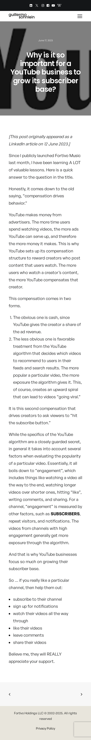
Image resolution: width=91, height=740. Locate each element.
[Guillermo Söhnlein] (21, 16)
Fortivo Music (68, 155)
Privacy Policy (45, 728)
